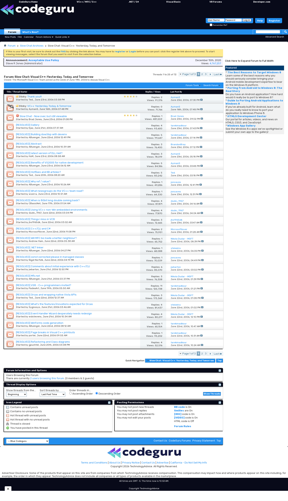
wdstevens (35, 316)
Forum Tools (192, 85)
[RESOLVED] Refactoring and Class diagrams (43, 341)
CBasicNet (35, 203)
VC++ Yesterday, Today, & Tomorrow (49, 106)
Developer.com (261, 2)
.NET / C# (133, 2)
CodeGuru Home (28, 2)
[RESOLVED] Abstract (29, 143)
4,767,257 (215, 63)
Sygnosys (34, 307)
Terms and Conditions (94, 462)
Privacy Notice (131, 462)
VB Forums (216, 2)
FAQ (20, 37)
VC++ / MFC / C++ (87, 2)
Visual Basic (173, 2)
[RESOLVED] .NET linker (29, 247)
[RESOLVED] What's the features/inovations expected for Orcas (54, 304)
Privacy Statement (203, 440)
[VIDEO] (179, 417)
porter (32, 335)
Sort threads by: (49, 390)
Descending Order (108, 393)
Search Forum (210, 85)
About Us (114, 462)
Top (219, 360)
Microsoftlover (37, 231)
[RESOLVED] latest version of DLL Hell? (39, 153)
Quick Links (61, 37)
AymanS (33, 109)
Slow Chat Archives (31, 45)
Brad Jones (35, 119)
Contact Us (160, 440)
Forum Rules (182, 426)
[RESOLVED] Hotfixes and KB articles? (38, 172)
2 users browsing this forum (47, 378)
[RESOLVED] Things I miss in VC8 (35, 219)
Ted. (31, 99)
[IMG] (177, 414)
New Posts (10, 37)
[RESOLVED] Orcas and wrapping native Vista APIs (46, 294)
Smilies (179, 410)
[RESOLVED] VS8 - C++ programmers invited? (43, 285)
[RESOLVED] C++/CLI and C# (33, 228)
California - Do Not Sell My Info (188, 462)
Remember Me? (218, 25)
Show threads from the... (21, 390)
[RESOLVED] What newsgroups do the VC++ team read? (50, 190)
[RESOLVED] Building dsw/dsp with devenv (41, 134)
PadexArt (34, 288)
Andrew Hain (36, 241)
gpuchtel (34, 344)
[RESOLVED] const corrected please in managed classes (50, 256)
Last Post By (177, 91)
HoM (31, 156)
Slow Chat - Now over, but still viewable (43, 116)
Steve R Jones (14, 63)
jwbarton (34, 269)
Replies (148, 91)
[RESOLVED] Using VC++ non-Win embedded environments (51, 209)
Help (260, 20)
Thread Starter (20, 91)
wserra (33, 194)
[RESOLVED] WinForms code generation (39, 322)
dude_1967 (35, 212)
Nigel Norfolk (36, 260)
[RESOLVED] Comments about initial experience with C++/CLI (53, 266)
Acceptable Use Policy (44, 60)
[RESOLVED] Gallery (27, 124)
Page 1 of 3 (189, 74)
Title (9, 91)
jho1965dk (34, 222)
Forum (12, 32)
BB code (179, 407)
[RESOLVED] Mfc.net (28, 275)
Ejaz (31, 128)
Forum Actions (43, 37)
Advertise (163, 462)
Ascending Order (81, 393)
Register (274, 20)
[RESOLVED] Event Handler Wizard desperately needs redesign (54, 313)
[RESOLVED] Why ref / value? (33, 181)
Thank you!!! (34, 96)
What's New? (30, 32)
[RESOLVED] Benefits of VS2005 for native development (49, 162)
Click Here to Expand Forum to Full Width (249, 60)
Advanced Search (274, 37)
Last (218, 74)
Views (158, 91)
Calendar (29, 37)
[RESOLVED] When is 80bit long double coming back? (48, 200)
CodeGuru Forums (180, 440)
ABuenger (34, 137)
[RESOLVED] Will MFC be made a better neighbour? (46, 238)
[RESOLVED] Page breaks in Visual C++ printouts (45, 332)
